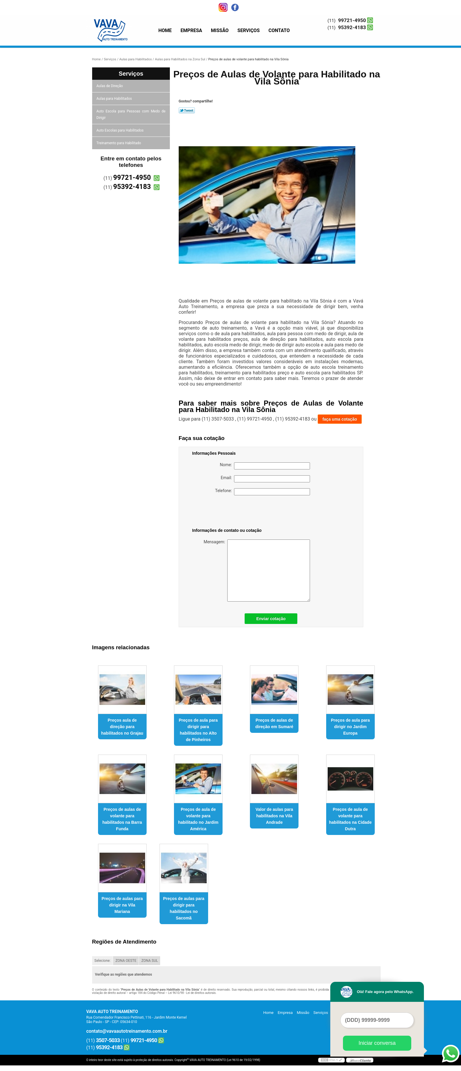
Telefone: (262, 491)
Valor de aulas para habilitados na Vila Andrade (274, 816)
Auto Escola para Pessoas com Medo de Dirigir (131, 114)
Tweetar (187, 110)
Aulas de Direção (110, 86)
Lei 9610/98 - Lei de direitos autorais (192, 992)
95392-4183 (352, 27)
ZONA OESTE (125, 961)
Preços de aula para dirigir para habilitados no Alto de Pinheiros (198, 730)
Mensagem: (257, 570)
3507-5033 (108, 1040)
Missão (220, 30)
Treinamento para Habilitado (119, 143)
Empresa (191, 30)
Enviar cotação (271, 618)
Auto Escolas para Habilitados (121, 130)
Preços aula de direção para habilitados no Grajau (122, 726)
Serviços (249, 30)
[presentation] (229, 512)
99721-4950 (352, 20)
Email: (265, 478)
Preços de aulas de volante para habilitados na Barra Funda (122, 819)
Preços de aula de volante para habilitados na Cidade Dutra (350, 819)
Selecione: (102, 961)
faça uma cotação (339, 419)
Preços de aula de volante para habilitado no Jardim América (198, 819)
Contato (279, 30)
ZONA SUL (149, 961)
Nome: (265, 465)
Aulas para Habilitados (115, 99)
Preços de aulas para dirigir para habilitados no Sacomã (183, 908)
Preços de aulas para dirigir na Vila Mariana (122, 905)
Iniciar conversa (377, 1043)
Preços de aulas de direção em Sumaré (274, 723)
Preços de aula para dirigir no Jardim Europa (350, 726)
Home (165, 30)
